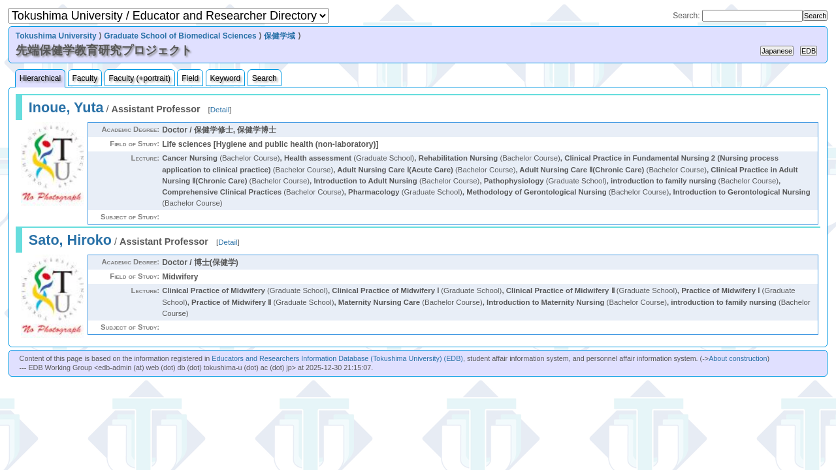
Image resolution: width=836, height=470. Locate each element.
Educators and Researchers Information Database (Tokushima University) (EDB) (337, 358)
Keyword (225, 78)
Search (264, 78)
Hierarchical (40, 78)
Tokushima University (56, 35)
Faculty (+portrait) (139, 78)
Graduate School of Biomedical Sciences (180, 35)
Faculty (85, 78)
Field (190, 78)
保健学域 (279, 35)
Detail (219, 110)
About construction (738, 358)
